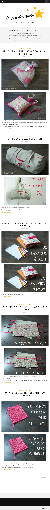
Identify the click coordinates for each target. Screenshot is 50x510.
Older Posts (45, 477)
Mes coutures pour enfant (25, 48)
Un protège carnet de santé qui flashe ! (25, 394)
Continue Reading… (6, 128)
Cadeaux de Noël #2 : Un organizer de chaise (25, 308)
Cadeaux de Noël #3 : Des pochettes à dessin (25, 224)
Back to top (45, 508)
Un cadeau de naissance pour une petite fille (25, 52)
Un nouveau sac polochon (25, 138)
